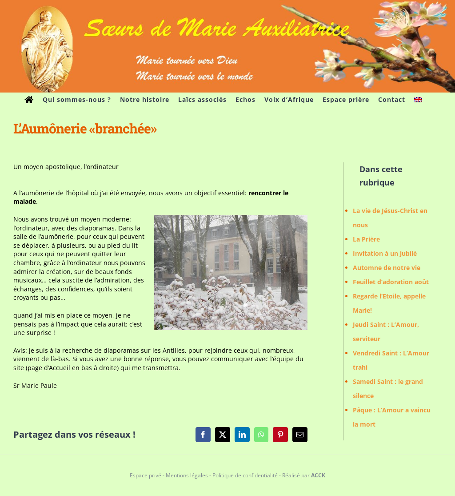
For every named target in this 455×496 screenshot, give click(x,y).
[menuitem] (418, 99)
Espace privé (145, 475)
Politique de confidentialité (245, 475)
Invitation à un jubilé (385, 253)
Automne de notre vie (386, 267)
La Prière (366, 239)
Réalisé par (303, 475)
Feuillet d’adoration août (391, 282)
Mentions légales (187, 475)
